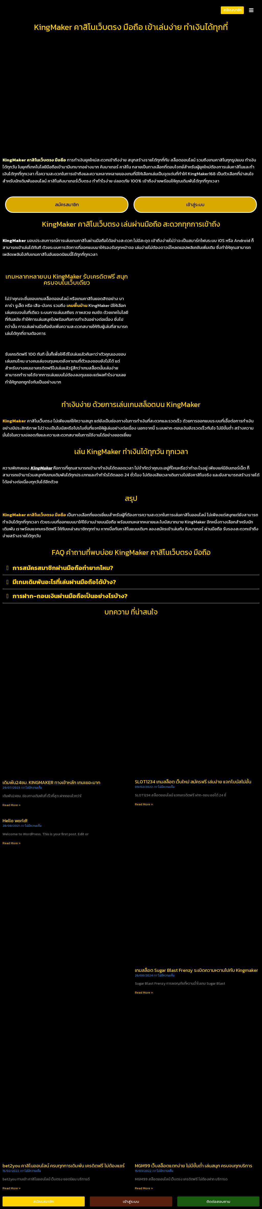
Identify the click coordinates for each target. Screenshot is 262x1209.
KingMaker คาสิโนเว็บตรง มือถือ (34, 514)
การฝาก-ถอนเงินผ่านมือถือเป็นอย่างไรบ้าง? (70, 595)
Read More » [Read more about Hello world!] (12, 843)
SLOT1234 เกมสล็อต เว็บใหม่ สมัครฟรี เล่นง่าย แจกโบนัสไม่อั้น (193, 781)
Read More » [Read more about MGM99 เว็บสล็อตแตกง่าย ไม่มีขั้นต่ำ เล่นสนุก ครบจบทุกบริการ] (144, 1188)
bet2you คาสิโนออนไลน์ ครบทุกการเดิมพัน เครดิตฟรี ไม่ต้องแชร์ (64, 1165)
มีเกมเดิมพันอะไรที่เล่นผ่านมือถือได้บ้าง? (64, 581)
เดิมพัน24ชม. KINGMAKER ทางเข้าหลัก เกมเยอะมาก (51, 782)
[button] (131, 568)
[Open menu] (251, 10)
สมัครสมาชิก (232, 10)
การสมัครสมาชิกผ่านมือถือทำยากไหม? (63, 567)
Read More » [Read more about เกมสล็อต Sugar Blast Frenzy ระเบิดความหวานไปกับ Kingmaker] (144, 992)
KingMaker (14, 420)
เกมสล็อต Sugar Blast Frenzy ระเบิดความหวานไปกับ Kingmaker (196, 970)
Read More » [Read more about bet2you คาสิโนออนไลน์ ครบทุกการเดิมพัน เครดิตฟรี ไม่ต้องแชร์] (12, 1188)
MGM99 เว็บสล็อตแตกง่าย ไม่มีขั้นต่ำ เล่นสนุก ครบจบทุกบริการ (193, 1165)
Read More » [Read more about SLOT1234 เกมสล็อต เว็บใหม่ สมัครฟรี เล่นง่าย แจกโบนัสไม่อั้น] (144, 804)
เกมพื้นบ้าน (77, 305)
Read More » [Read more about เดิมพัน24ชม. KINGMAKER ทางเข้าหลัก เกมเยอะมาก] (12, 805)
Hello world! (15, 820)
